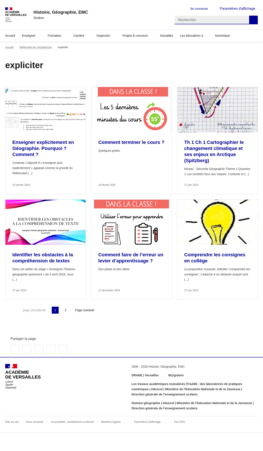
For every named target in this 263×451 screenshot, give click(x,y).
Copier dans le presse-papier (63, 349)
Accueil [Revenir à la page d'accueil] (10, 35)
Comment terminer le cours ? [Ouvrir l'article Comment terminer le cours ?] (131, 142)
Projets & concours (135, 35)
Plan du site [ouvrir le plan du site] (12, 421)
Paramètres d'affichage (147, 421)
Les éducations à (191, 35)
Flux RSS (179, 421)
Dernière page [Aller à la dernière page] (108, 310)
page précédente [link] (34, 310)
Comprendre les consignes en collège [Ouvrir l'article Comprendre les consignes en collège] (214, 257)
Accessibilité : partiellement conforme (72, 421)
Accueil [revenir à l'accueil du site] (9, 47)
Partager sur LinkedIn (39, 349)
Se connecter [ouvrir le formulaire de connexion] (199, 8)
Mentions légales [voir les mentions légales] (111, 421)
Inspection (103, 35)
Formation (54, 35)
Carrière (78, 35)
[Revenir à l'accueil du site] (23, 376)
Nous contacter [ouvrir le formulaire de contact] (35, 421)
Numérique (222, 35)
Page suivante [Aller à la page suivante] (84, 310)
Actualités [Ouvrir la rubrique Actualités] (166, 35)
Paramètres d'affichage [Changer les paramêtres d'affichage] (237, 8)
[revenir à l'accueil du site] (60, 12)
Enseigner (28, 35)
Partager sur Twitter (27, 349)
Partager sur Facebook (14, 349)
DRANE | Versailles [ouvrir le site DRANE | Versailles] (145, 375)
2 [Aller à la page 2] (65, 310)
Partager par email (51, 349)
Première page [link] (8, 310)
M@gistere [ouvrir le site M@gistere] (176, 375)
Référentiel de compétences (35, 47)
